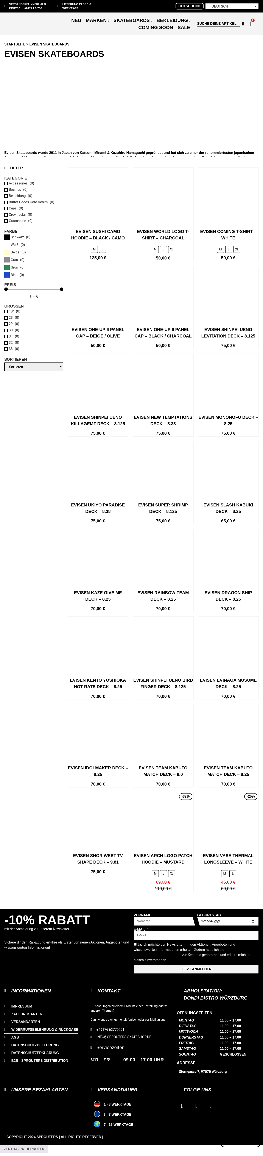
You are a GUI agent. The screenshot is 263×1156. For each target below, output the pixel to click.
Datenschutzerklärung (157, 955)
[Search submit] (243, 24)
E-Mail (140, 929)
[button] (232, 6)
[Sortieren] (33, 366)
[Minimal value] (33, 289)
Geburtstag (209, 915)
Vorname (142, 915)
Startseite (14, 44)
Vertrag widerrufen (24, 1149)
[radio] (94, 249)
